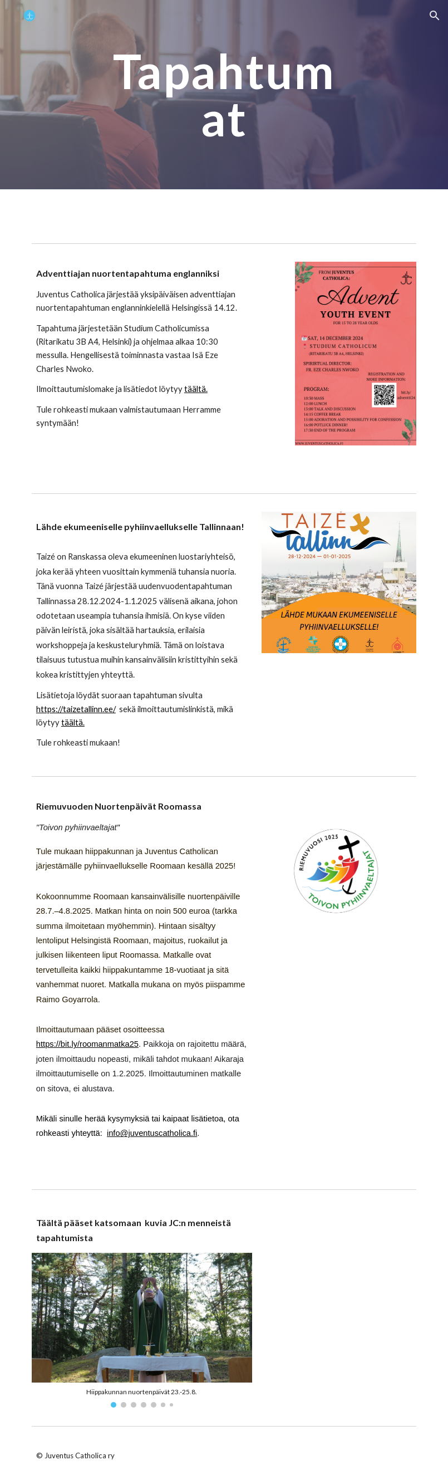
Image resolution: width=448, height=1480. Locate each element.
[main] (224, 95)
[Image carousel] (142, 1330)
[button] (434, 15)
